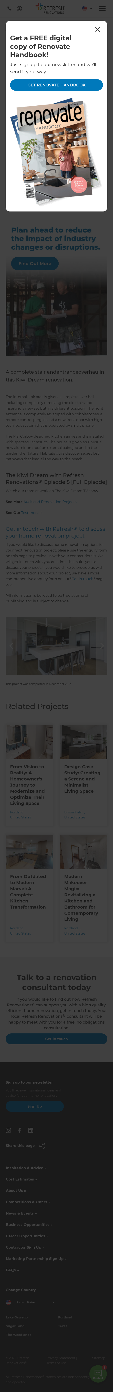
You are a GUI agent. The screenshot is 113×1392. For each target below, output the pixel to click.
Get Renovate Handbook (57, 85)
